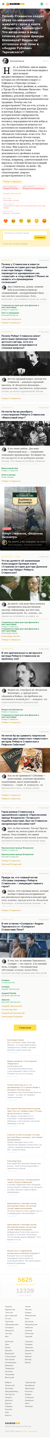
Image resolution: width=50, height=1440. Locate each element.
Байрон (8, 1382)
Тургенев (9, 1321)
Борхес (8, 1403)
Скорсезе (29, 1397)
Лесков (28, 1309)
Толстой (9, 1312)
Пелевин (28, 1344)
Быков (28, 1362)
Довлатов (29, 1350)
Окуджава (9, 1374)
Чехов (27, 1306)
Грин (7, 1344)
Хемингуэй (9, 1385)
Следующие (25, 1027)
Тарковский (30, 1382)
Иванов (28, 1356)
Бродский (9, 1353)
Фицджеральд (11, 1391)
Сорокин (29, 1341)
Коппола (28, 1391)
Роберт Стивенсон (12, 182)
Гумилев (28, 1330)
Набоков (29, 1327)
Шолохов (9, 1341)
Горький (28, 1336)
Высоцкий (9, 1377)
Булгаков (29, 1321)
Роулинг (8, 1409)
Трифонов (9, 1368)
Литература (7, 260)
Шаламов (9, 1365)
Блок (27, 1318)
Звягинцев (29, 1388)
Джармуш (29, 1400)
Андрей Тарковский (12, 193)
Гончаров (9, 1327)
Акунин (28, 1353)
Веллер (28, 1359)
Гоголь (8, 1318)
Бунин (7, 1347)
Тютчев (8, 1333)
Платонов (29, 1333)
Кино (18, 557)
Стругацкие (10, 1356)
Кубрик (28, 1394)
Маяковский (30, 1315)
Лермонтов (10, 1309)
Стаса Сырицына (29, 1431)
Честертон (10, 1394)
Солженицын (10, 1362)
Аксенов (9, 1371)
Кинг (7, 1412)
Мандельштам (31, 1324)
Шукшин (8, 1350)
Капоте (8, 1415)
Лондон (8, 1397)
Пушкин (8, 1306)
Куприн (28, 1312)
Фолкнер (9, 1388)
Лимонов (29, 1347)
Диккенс (9, 1400)
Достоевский (11, 1315)
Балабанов (30, 1385)
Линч (27, 1403)
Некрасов (9, 1330)
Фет (7, 1336)
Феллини (29, 1406)
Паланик (8, 1406)
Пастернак (10, 1359)
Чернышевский (11, 1324)
